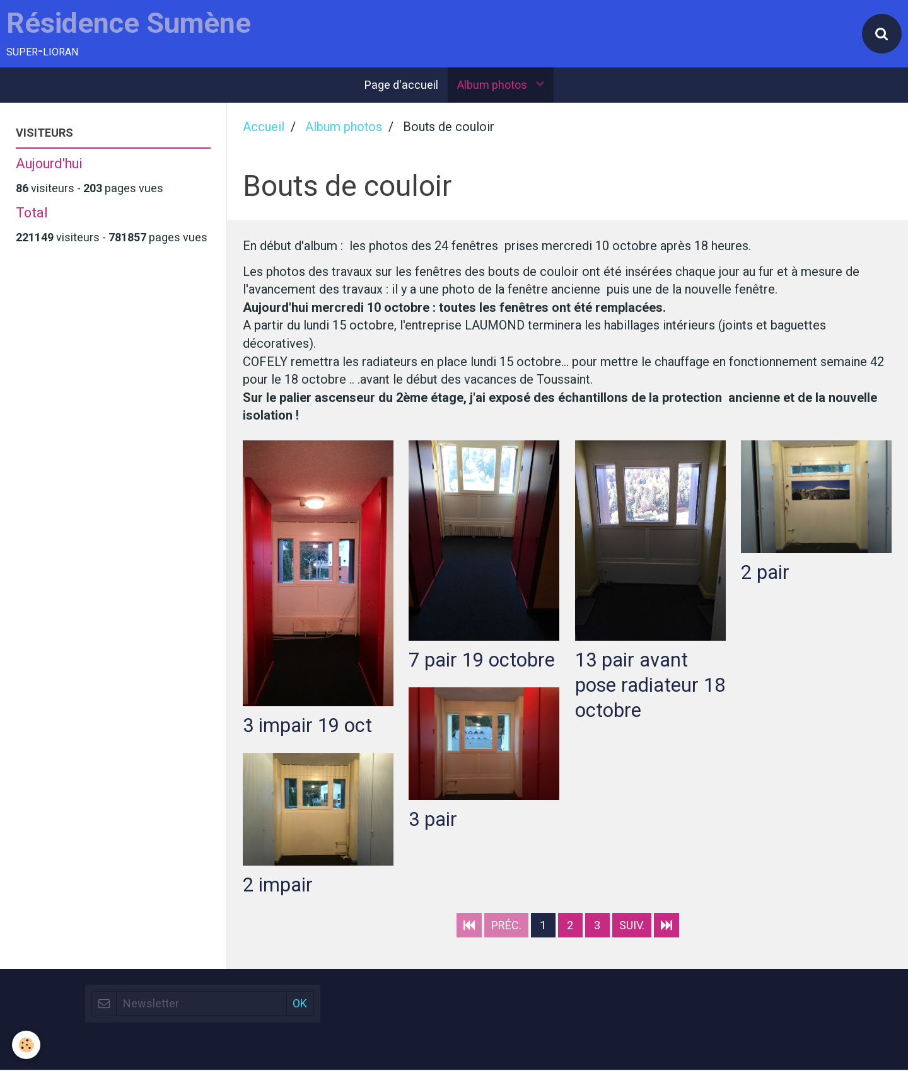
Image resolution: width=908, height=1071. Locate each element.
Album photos (493, 85)
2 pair (765, 571)
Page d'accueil (401, 85)
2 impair (278, 884)
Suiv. (631, 926)
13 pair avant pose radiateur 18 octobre (637, 685)
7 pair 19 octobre (482, 660)
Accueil (263, 127)
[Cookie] (27, 1045)
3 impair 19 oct (307, 725)
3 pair (433, 819)
